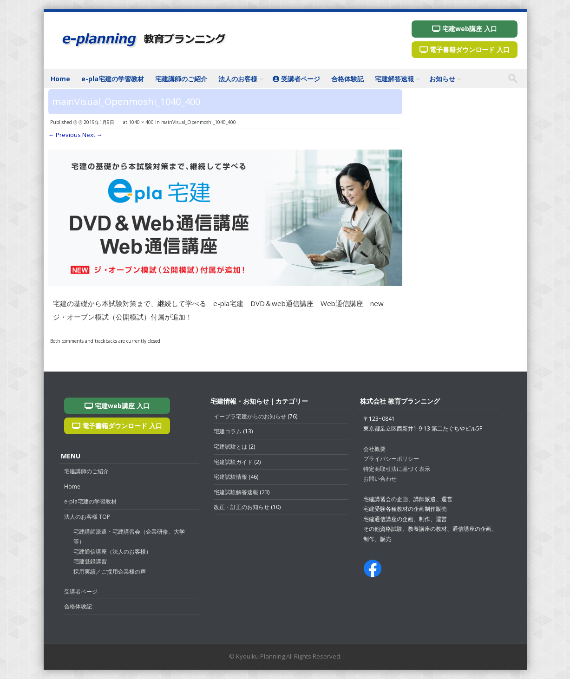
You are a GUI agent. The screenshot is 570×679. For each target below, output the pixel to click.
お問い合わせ (380, 479)
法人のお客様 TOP (87, 517)
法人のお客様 (237, 78)
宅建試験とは (230, 446)
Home (60, 78)
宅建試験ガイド (233, 462)
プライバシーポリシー (391, 459)
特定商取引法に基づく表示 (396, 469)
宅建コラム (228, 431)
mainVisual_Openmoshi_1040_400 (198, 122)
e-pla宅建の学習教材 (112, 78)
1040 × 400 (141, 122)
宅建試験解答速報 (236, 492)
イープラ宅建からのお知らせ (250, 416)
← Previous (64, 135)
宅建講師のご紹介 (181, 78)
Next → (92, 135)
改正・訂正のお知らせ (241, 507)
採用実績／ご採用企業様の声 (109, 571)
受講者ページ (296, 78)
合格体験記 (347, 78)
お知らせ (442, 78)
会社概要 (374, 449)
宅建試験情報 (230, 477)
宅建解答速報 (394, 78)
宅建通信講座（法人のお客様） (112, 551)
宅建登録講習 (90, 561)
